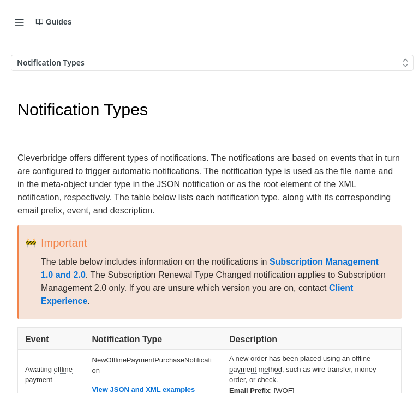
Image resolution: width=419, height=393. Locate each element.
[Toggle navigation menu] (19, 22)
